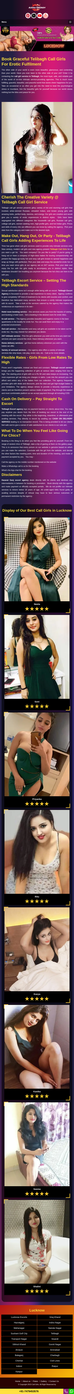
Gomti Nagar (55, 1344)
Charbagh (55, 1355)
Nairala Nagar (54, 1328)
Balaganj (19, 1355)
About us (26, 1381)
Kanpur (19, 1371)
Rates (35, 1381)
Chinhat (19, 1361)
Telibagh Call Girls (58, 249)
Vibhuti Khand (19, 1344)
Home (17, 1381)
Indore (19, 1366)
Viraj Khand (54, 1317)
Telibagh (55, 1333)
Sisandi (54, 1339)
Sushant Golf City (19, 1333)
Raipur (55, 1366)
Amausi (19, 1350)
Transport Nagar (19, 1339)
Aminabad (55, 1350)
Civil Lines (55, 1361)
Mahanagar (19, 1328)
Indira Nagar (55, 1322)
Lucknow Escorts (19, 1317)
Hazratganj (19, 1322)
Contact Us (54, 1381)
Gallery (44, 1381)
